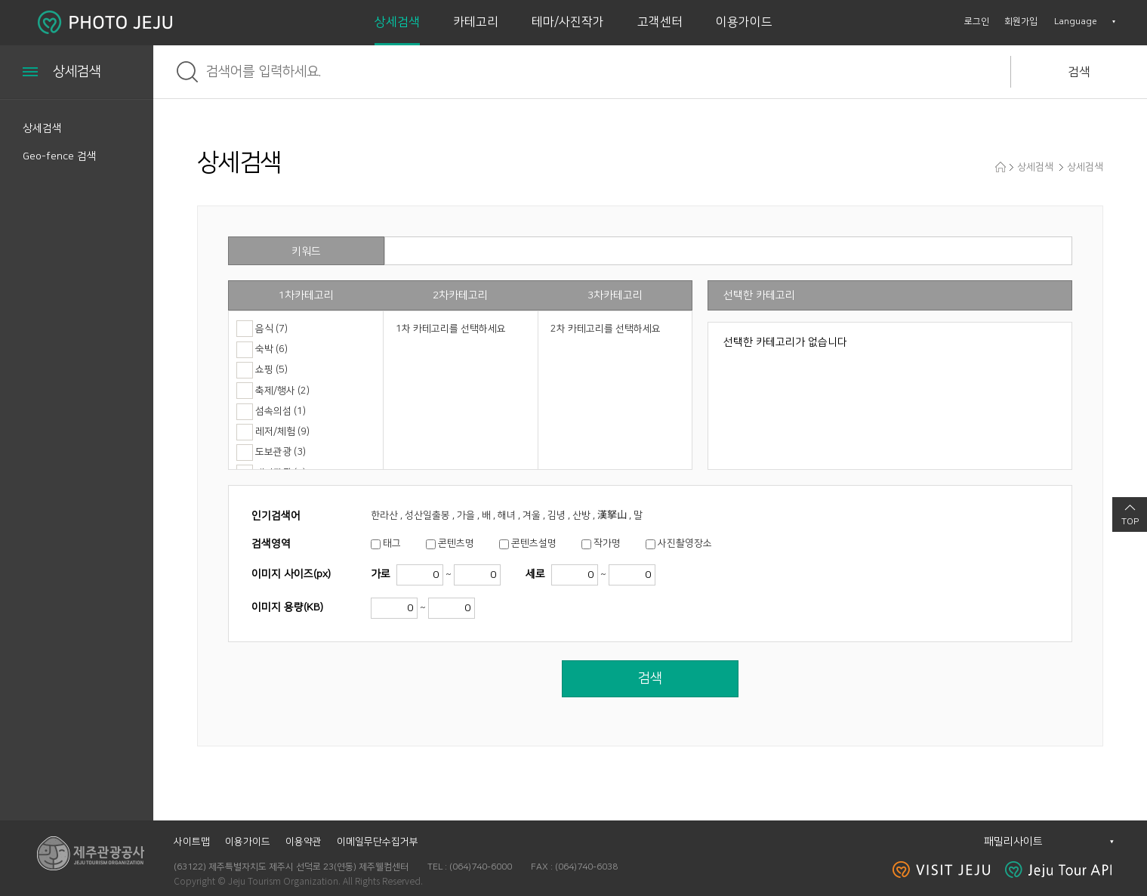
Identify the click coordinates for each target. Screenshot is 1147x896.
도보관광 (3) (280, 451)
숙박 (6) (271, 349)
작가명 (607, 543)
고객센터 (660, 22)
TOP (1130, 522)
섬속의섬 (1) (280, 411)
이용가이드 (744, 22)
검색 (1079, 72)
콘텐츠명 (456, 543)
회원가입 (1021, 21)
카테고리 (475, 22)
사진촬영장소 (685, 543)
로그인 (976, 21)
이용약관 (303, 841)
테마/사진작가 (568, 22)
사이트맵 (192, 841)
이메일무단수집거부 (377, 841)
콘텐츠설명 (534, 543)
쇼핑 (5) (271, 369)
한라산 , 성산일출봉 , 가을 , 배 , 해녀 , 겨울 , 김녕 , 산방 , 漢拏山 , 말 (507, 515)
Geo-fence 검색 (60, 156)
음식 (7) (271, 328)
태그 (392, 543)
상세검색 (397, 22)
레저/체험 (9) (282, 431)
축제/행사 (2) (282, 390)
